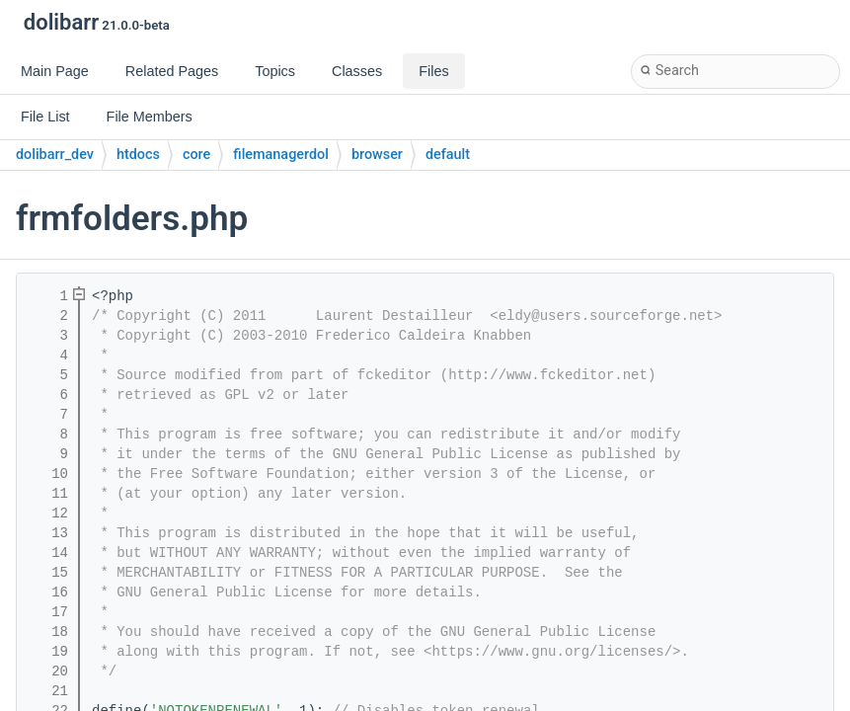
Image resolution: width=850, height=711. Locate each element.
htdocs (138, 154)
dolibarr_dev (55, 154)
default (447, 154)
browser (377, 154)
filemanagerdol (281, 154)
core (196, 154)
